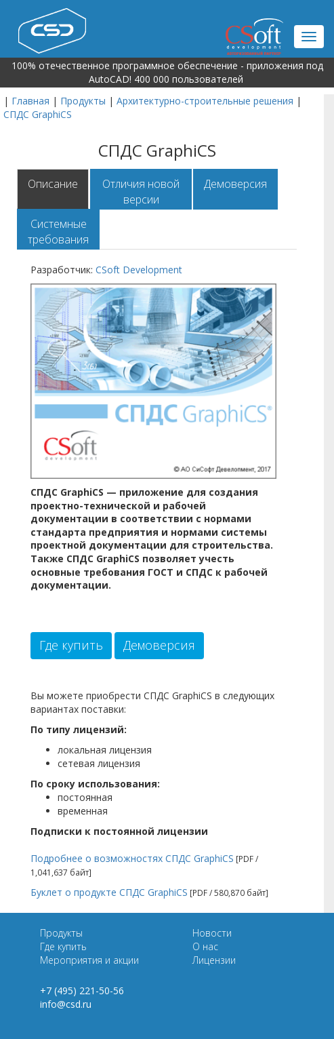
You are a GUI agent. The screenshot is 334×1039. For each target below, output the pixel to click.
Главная (30, 100)
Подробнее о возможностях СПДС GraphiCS (132, 858)
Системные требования (58, 231)
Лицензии (214, 960)
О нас (205, 946)
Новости (212, 932)
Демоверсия (235, 183)
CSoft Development (139, 269)
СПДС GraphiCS (37, 114)
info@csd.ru (65, 1004)
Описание (53, 183)
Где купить (71, 645)
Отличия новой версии (141, 191)
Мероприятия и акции (89, 960)
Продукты (83, 100)
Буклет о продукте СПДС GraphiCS (109, 892)
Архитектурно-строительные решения (205, 100)
